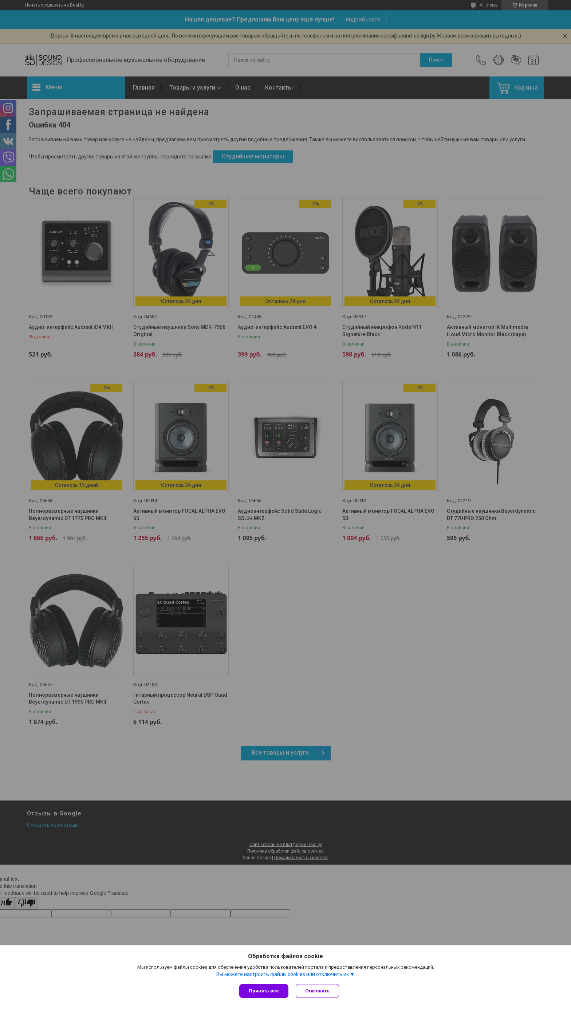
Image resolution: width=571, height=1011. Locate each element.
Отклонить (317, 991)
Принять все (264, 991)
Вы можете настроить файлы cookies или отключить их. (283, 974)
